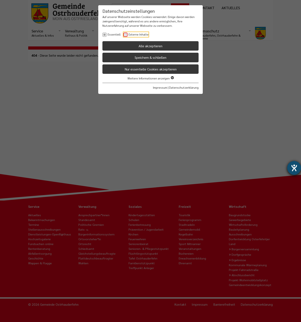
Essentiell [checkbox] (114, 34)
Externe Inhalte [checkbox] (139, 34)
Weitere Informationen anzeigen (150, 78)
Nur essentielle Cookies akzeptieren (151, 69)
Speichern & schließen (150, 57)
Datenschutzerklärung (184, 87)
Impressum (160, 87)
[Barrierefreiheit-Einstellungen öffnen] (294, 168)
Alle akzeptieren (150, 46)
